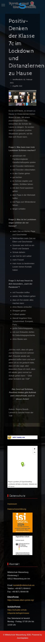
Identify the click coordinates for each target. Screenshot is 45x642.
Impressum (12, 504)
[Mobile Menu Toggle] (3, 5)
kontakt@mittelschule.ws (23, 585)
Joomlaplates (22, 638)
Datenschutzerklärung (16, 509)
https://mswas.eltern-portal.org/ (20, 600)
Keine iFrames (22, 467)
